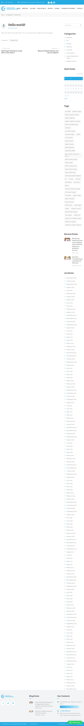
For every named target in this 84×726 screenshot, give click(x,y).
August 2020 (70, 440)
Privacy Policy (34, 724)
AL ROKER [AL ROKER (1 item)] (68, 111)
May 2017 (69, 561)
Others (56, 8)
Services (25, 8)
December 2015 (71, 614)
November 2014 (71, 655)
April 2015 (69, 639)
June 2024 (70, 303)
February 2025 (71, 293)
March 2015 (70, 642)
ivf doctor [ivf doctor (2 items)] (77, 179)
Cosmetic (69, 50)
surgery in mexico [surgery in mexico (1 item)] (76, 208)
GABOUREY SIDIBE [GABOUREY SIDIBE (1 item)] (70, 150)
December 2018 (71, 502)
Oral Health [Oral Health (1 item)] (68, 195)
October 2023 (71, 321)
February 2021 (71, 421)
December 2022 (71, 352)
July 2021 (69, 405)
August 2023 (70, 328)
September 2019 (72, 474)
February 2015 (71, 645)
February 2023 (71, 346)
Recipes (50, 8)
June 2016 (70, 595)
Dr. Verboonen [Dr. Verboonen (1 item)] (69, 137)
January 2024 (71, 312)
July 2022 (69, 368)
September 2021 (72, 399)
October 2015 (71, 620)
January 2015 (70, 648)
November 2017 (71, 542)
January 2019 (70, 499)
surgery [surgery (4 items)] (67, 208)
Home (18, 8)
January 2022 (71, 387)
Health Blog (41, 8)
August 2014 (70, 664)
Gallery (33, 8)
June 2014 (70, 670)
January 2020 (71, 461)
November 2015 (71, 617)
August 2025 (70, 287)
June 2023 (70, 334)
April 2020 (70, 452)
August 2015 (70, 627)
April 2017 (69, 564)
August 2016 (70, 589)
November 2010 (71, 689)
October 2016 (71, 583)
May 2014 (69, 673)
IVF (68, 40)
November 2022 (71, 356)
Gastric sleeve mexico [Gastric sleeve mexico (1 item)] (71, 166)
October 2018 (71, 508)
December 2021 (71, 390)
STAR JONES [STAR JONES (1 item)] (77, 205)
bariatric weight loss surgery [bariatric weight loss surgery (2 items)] (72, 121)
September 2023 (72, 324)
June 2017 (70, 558)
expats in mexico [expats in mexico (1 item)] (69, 144)
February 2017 (71, 570)
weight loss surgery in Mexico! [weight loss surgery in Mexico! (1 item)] (73, 225)
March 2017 (70, 567)
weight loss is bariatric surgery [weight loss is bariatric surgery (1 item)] (73, 218)
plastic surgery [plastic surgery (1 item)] (77, 195)
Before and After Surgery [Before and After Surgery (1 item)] (71, 124)
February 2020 (71, 458)
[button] (75, 722)
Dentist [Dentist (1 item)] (78, 134)
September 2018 (72, 511)
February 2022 (71, 384)
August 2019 (70, 477)
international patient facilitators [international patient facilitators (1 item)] (73, 175)
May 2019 (69, 486)
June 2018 (70, 521)
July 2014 (69, 667)
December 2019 (71, 465)
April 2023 (70, 340)
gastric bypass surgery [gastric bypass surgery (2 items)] (71, 159)
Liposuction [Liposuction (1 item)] (77, 182)
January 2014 (70, 686)
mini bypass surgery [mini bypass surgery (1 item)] (70, 192)
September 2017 (72, 549)
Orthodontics (71, 53)
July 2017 (69, 555)
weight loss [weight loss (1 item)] (77, 215)
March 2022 (70, 381)
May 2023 (70, 337)
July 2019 (69, 480)
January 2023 (71, 349)
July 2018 (69, 518)
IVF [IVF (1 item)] (66, 179)
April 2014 (70, 676)
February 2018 (71, 533)
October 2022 (71, 359)
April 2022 (70, 377)
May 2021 (69, 412)
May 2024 (70, 306)
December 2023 (71, 315)
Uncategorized (9, 14)
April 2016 (70, 602)
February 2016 (71, 608)
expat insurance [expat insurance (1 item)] (69, 141)
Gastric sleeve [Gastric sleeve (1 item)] (69, 162)
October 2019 (71, 471)
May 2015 (69, 636)
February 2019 (71, 496)
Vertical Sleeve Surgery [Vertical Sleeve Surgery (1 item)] (71, 211)
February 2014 (71, 683)
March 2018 (70, 530)
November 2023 (71, 318)
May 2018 (69, 524)
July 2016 (69, 592)
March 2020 (70, 455)
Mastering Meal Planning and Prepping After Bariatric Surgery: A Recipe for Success (77, 244)
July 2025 (69, 290)
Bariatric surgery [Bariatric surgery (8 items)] (77, 111)
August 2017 (70, 552)
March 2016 (70, 605)
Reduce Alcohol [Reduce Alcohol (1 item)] (69, 202)
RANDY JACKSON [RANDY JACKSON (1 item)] (69, 198)
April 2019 (70, 490)
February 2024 (71, 309)
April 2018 (70, 527)
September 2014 (72, 661)
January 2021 (70, 424)
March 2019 (70, 493)
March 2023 (70, 343)
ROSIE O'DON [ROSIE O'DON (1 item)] (68, 205)
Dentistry (69, 47)
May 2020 (70, 449)
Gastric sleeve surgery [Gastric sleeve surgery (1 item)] (71, 169)
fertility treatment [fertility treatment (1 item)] (69, 147)
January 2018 (70, 536)
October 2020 (71, 433)
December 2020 (71, 427)
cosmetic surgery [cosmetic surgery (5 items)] (69, 134)
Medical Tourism (71, 61)
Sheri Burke (13, 28)
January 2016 (70, 611)
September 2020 (72, 437)
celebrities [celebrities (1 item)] (68, 127)
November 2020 (71, 430)
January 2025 (71, 296)
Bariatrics (69, 37)
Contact (80, 8)
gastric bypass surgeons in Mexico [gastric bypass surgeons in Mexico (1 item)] (72, 155)
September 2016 (72, 586)
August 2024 (70, 300)
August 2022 (70, 365)
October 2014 (71, 658)
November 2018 (71, 505)
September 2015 (72, 623)
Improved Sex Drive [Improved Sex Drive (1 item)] (70, 172)
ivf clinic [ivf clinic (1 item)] (71, 179)
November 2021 (71, 393)
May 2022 (70, 374)
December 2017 (71, 539)
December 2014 (71, 651)
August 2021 (70, 402)
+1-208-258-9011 (8, 2)
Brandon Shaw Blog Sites (14, 33)
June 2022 (70, 371)
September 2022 (72, 362)
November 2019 (71, 468)
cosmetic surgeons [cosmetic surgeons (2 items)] (70, 131)
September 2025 (72, 284)
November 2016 (71, 580)
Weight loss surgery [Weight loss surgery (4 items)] (70, 221)
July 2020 (69, 443)
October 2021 (71, 396)
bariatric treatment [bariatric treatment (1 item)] (70, 118)
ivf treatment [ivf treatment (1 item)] (68, 182)
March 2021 (70, 418)
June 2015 (70, 633)
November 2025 (71, 278)
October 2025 (71, 281)
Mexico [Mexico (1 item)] (67, 185)
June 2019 (70, 483)
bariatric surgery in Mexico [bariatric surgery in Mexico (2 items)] (72, 114)
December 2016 (71, 577)
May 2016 (69, 598)
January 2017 (70, 574)
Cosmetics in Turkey (68, 8)
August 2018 (70, 514)
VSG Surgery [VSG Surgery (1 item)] (68, 215)
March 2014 (70, 679)
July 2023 (69, 331)
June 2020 (70, 446)
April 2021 (69, 415)
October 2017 (71, 546)
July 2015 (69, 630)
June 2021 (70, 409)
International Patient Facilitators (19, 724)
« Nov (65, 98)
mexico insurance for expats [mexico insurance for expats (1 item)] (72, 189)
